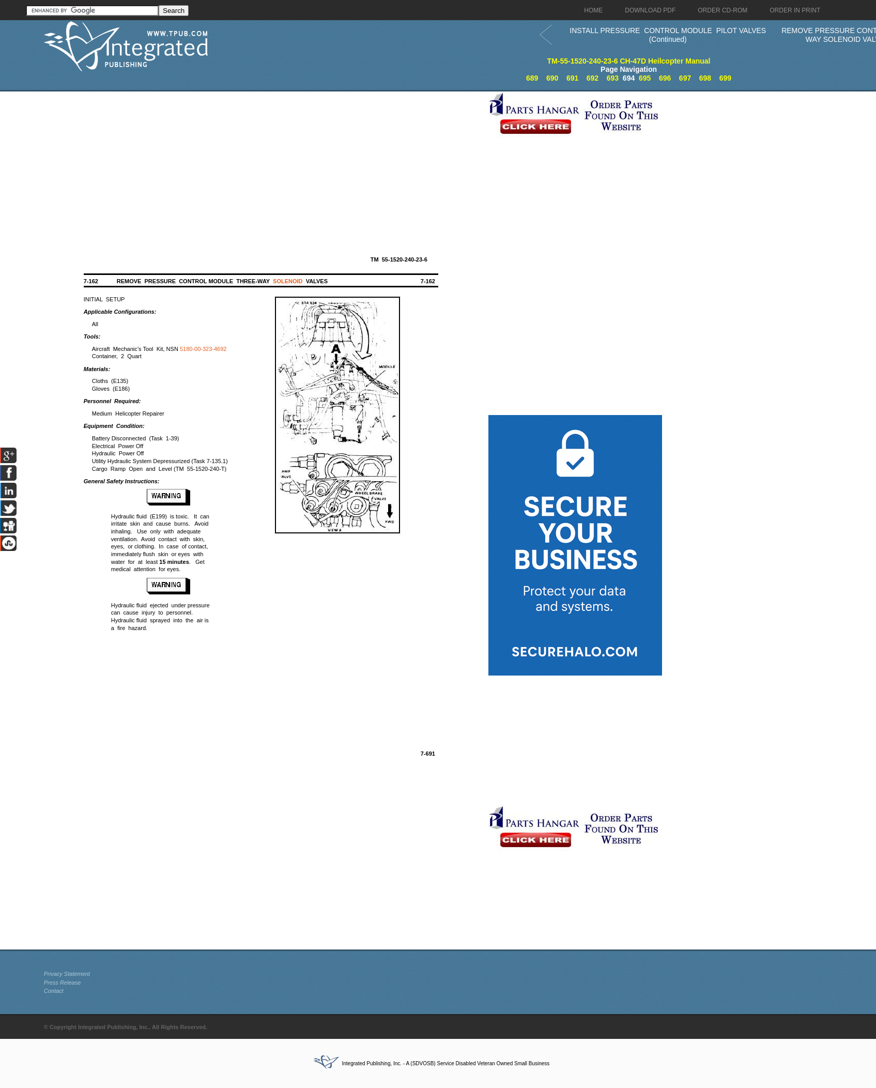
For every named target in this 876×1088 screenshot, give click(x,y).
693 (613, 78)
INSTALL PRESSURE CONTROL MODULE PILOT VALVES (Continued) (668, 34)
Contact (54, 991)
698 (705, 78)
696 (665, 78)
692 (592, 78)
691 (572, 78)
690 (552, 78)
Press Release (62, 982)
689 (532, 78)
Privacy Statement (67, 974)
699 (725, 78)
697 (685, 78)
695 (645, 78)
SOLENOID (287, 281)
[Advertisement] (263, 163)
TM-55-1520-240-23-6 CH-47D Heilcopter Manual (629, 61)
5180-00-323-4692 (203, 349)
